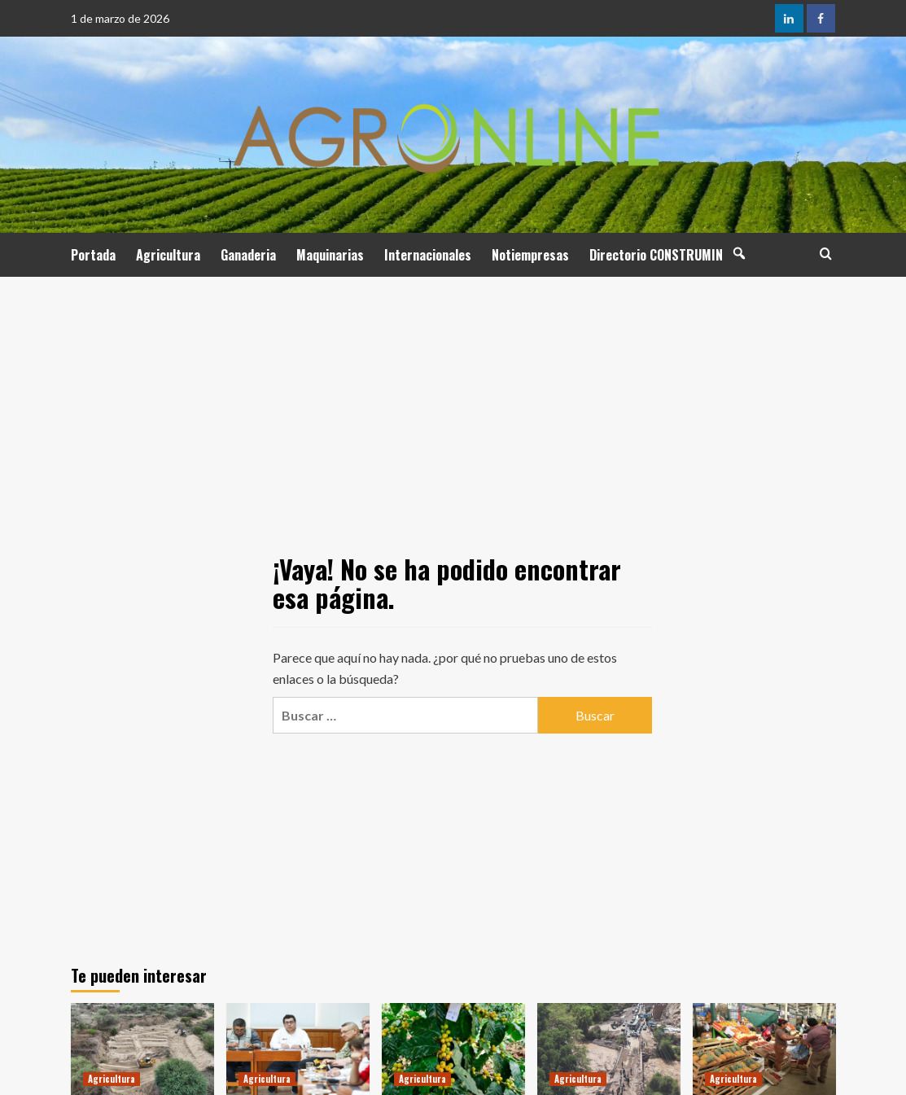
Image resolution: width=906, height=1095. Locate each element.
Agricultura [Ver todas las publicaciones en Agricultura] (111, 1078)
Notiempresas (530, 255)
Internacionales (427, 255)
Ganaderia (248, 255)
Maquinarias (330, 255)
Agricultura (168, 255)
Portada (93, 255)
